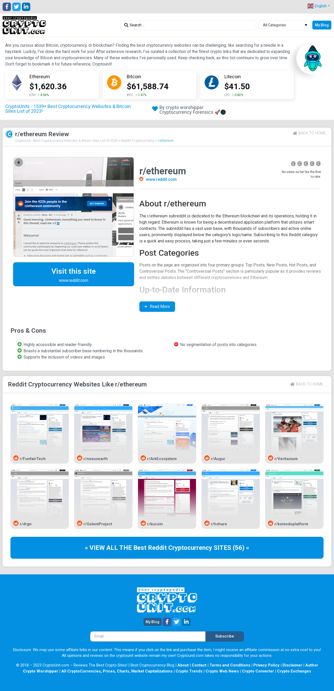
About (183, 665)
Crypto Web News (222, 671)
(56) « (241, 547)
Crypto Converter (258, 671)
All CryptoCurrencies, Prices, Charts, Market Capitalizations (116, 671)
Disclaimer (292, 665)
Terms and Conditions (230, 665)
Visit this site (73, 271)
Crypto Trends (189, 671)
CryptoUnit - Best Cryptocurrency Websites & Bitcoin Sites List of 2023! (66, 140)
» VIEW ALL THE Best (116, 547)
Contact (199, 665)
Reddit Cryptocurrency (137, 140)
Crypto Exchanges (294, 671)
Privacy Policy (266, 665)
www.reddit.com (161, 179)
